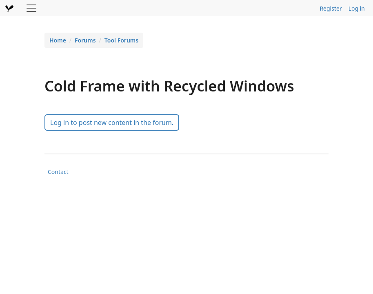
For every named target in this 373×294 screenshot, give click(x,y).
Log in (357, 8)
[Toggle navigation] (31, 8)
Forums (85, 40)
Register (331, 8)
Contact (58, 172)
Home (57, 40)
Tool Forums (121, 40)
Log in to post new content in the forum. (111, 122)
